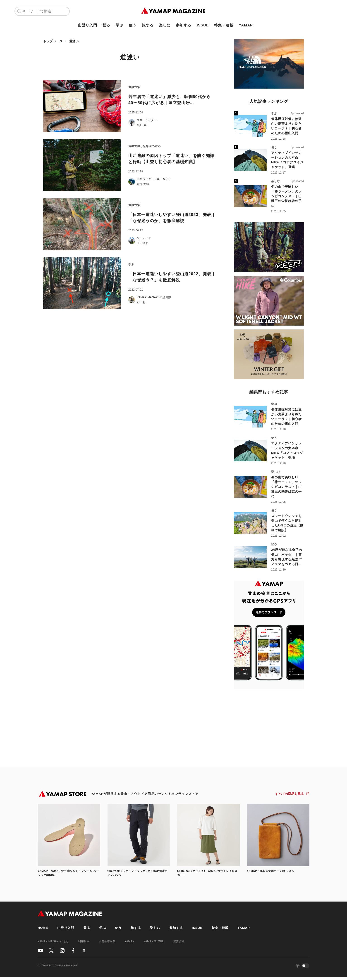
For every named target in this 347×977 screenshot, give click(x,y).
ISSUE (203, 25)
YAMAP (246, 25)
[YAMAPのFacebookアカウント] (73, 950)
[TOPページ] (173, 11)
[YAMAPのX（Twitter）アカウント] (51, 950)
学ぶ (119, 25)
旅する (147, 25)
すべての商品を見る (289, 794)
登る (106, 25)
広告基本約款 (106, 941)
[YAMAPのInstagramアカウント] (62, 950)
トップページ (52, 41)
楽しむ (164, 25)
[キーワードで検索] (44, 11)
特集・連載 (223, 25)
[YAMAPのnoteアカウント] (84, 950)
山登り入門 (87, 25)
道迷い (74, 41)
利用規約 (83, 941)
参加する (183, 25)
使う (132, 25)
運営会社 (178, 941)
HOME (43, 928)
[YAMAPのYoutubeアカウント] (40, 950)
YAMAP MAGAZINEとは (53, 941)
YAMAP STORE (154, 941)
